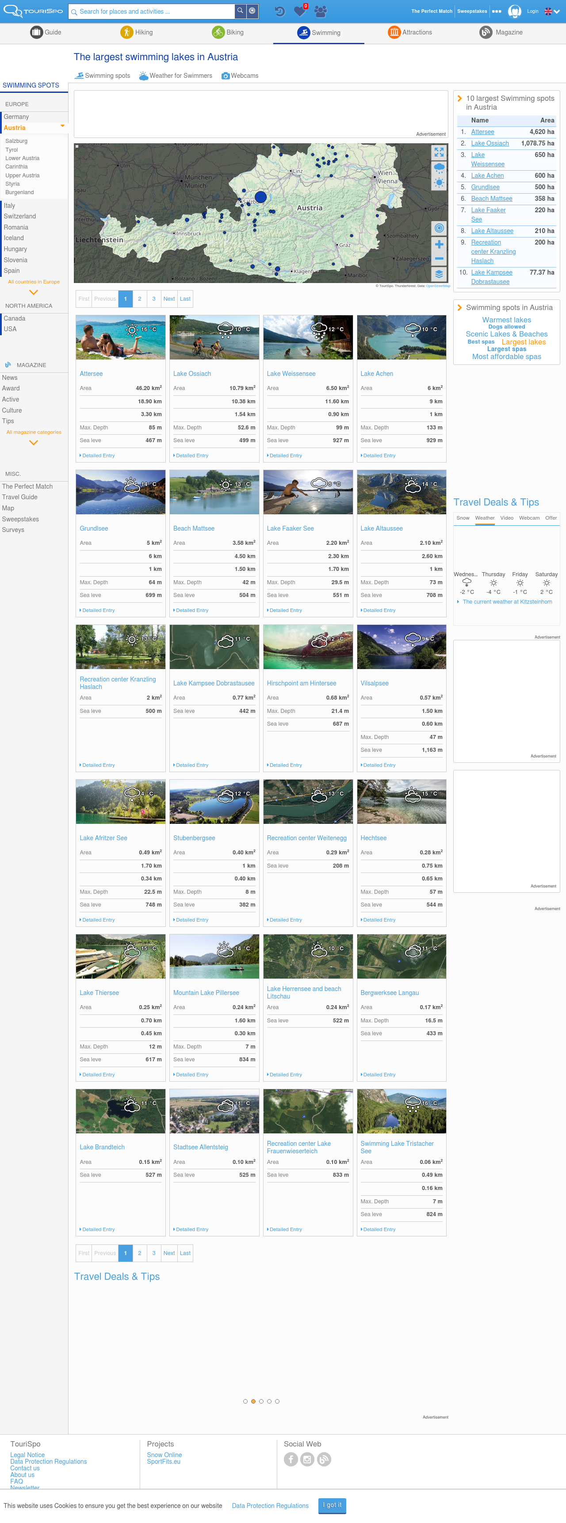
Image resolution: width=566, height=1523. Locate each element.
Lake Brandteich (102, 1147)
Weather (485, 518)
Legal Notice (27, 1455)
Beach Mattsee (193, 529)
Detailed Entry (99, 455)
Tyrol (11, 150)
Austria (15, 128)
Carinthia (16, 167)
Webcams (244, 76)
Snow (463, 518)
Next (169, 299)
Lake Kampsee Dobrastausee (214, 684)
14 (149, 484)
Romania (16, 228)
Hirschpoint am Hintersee (302, 684)
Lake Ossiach (192, 374)
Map (8, 508)
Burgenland (19, 192)
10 (242, 330)
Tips (8, 421)
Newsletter (25, 1488)
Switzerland (20, 217)
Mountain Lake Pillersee (206, 993)
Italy (9, 206)
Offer (551, 518)
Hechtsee (374, 838)
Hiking (143, 33)
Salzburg (16, 141)
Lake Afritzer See (103, 838)
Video (507, 518)
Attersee (91, 374)
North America (29, 306)
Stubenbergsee (194, 838)
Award (11, 389)
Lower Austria (22, 158)
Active (10, 400)
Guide (52, 33)
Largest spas (507, 349)
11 (242, 639)
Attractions (416, 33)
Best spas (481, 342)
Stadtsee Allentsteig (200, 1147)
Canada (15, 319)
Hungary (15, 249)
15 (429, 794)
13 (242, 484)
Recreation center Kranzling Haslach (118, 683)
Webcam (529, 518)
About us (22, 1475)
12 (336, 330)
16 (149, 330)
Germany (16, 117)
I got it (332, 1505)
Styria (12, 184)
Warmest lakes (507, 320)
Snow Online (164, 1455)
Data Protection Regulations (270, 1506)
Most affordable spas (506, 356)
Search (245, 11)
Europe (17, 104)
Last (185, 299)
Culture (12, 411)
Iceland (14, 238)
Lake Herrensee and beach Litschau (304, 993)
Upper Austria (22, 176)
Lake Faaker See (290, 529)
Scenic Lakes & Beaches (507, 334)
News (10, 378)
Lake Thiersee (99, 993)
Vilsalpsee (375, 684)
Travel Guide (20, 497)
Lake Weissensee (291, 374)
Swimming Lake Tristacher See (397, 1148)
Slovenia (16, 260)
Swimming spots (107, 76)
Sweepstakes (20, 520)
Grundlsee (94, 529)
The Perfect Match (27, 487)
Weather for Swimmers (181, 76)
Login (533, 11)
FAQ (16, 1482)
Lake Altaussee (382, 529)
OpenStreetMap (438, 286)
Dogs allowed (507, 327)
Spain (12, 271)
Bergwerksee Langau (390, 993)
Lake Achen (377, 374)
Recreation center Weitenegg (307, 838)
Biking (234, 33)
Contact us (25, 1469)
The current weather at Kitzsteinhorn (506, 602)
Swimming (325, 33)
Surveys (13, 530)
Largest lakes (524, 342)
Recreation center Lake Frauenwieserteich (299, 1148)
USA (10, 329)
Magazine (508, 33)
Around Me (257, 12)
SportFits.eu (164, 1462)
